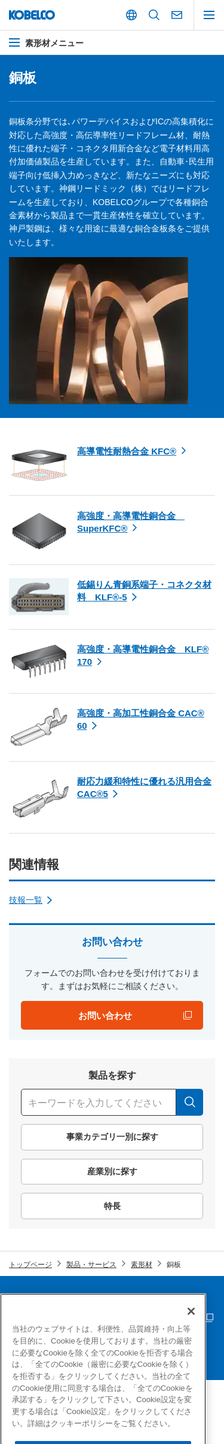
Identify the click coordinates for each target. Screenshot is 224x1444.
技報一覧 (25, 900)
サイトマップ (30, 1298)
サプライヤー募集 (37, 1318)
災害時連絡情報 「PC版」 (158, 1318)
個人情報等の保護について (159, 1298)
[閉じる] (191, 1337)
